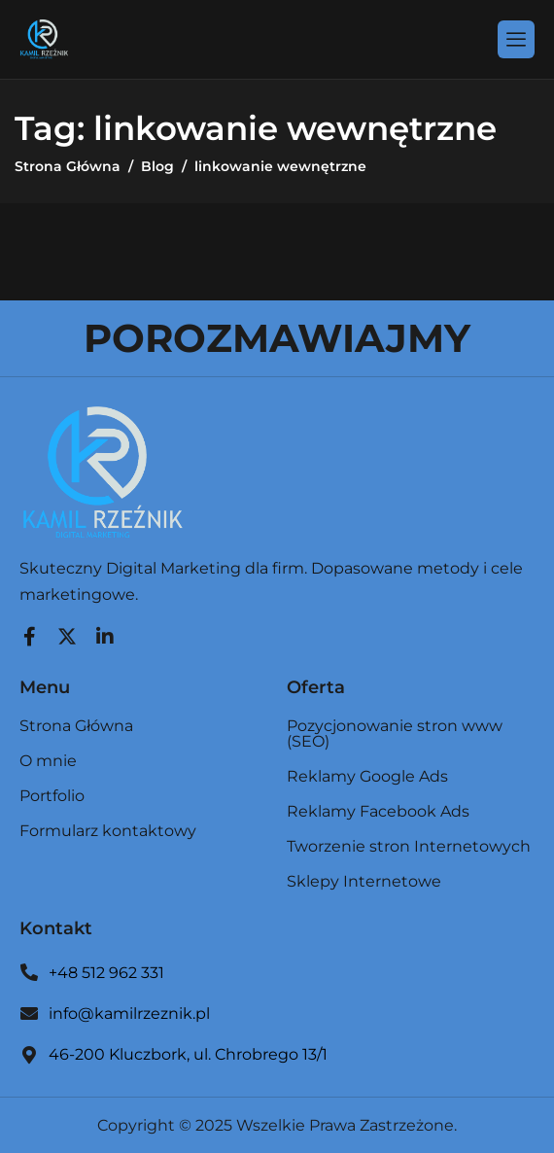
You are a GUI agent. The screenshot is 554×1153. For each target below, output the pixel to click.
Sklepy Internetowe (364, 882)
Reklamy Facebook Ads (378, 812)
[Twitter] (67, 632)
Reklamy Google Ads (367, 777)
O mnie (48, 761)
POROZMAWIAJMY (277, 338)
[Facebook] (29, 632)
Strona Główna (76, 726)
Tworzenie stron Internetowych (409, 847)
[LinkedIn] (105, 632)
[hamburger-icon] (516, 38)
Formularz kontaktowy (107, 831)
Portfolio (52, 796)
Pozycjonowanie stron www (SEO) (394, 734)
